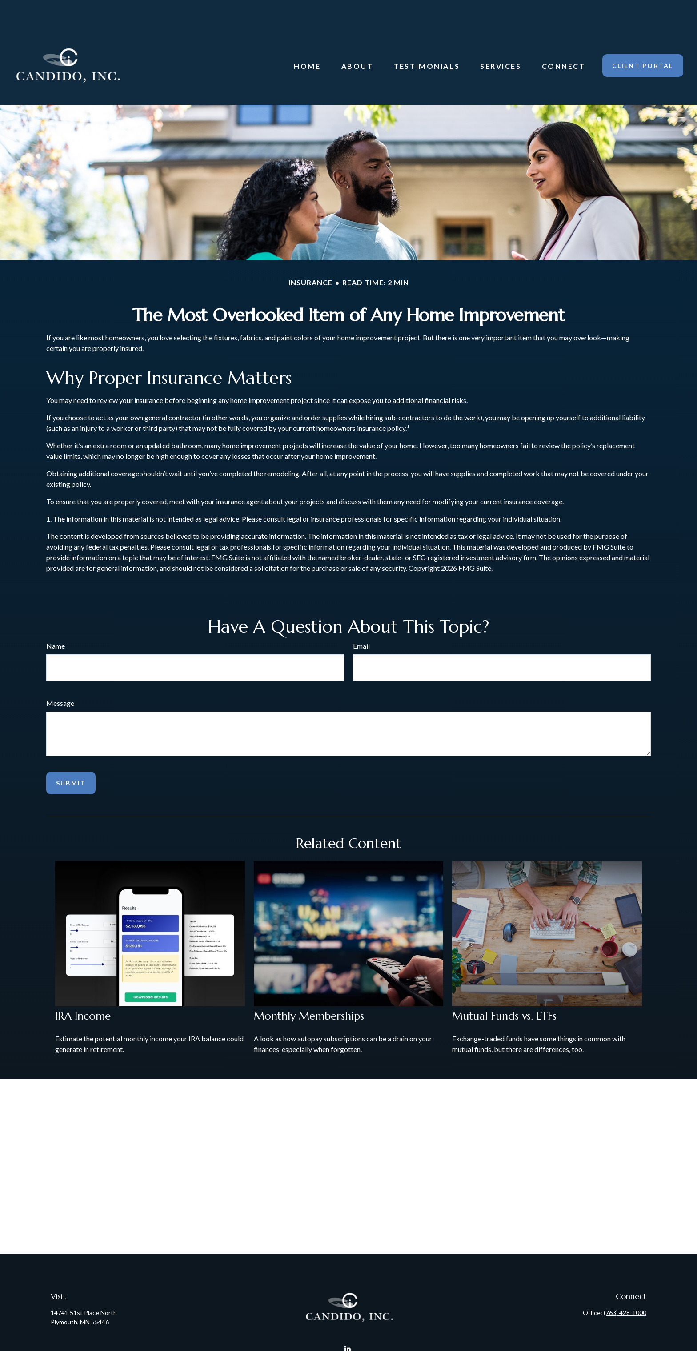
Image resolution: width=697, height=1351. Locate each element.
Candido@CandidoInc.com (348, 1339)
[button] (307, 39)
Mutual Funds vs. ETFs (504, 989)
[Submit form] (71, 756)
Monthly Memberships (309, 989)
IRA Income (83, 989)
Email (361, 619)
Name (55, 619)
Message (60, 677)
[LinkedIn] (348, 1323)
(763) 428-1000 (625, 1286)
